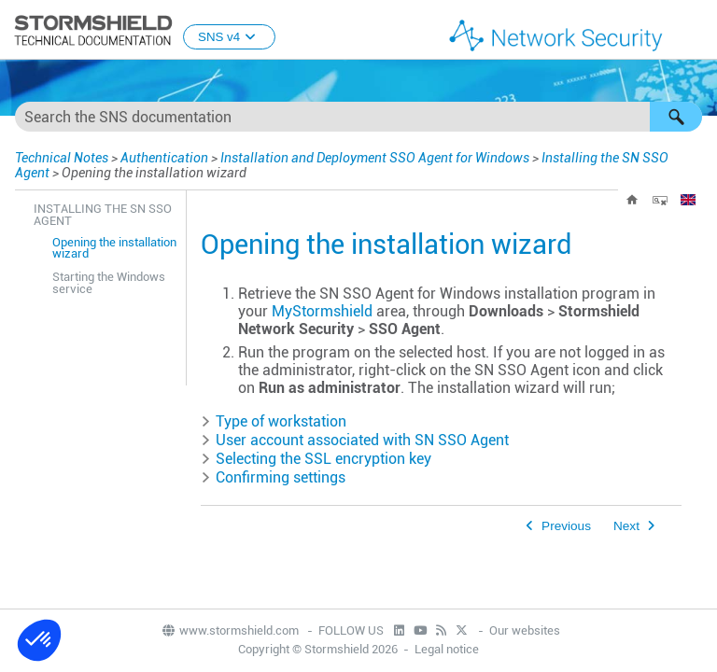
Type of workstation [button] (273, 421)
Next (626, 526)
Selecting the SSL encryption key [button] (316, 459)
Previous (566, 526)
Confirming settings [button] (273, 477)
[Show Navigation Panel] (694, 30)
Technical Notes (61, 157)
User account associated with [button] (355, 440)
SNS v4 (229, 37)
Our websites (524, 630)
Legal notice (447, 649)
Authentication (164, 157)
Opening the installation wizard (114, 248)
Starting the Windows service (108, 283)
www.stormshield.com (230, 630)
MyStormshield (322, 311)
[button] (676, 117)
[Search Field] (358, 117)
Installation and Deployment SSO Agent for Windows (374, 157)
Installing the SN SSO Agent (103, 215)
